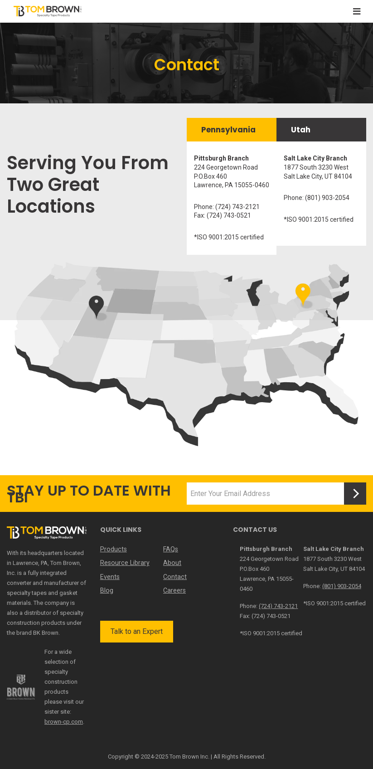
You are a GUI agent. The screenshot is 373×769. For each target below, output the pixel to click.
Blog (106, 590)
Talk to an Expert (137, 631)
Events (110, 576)
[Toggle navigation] (356, 11)
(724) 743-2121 (278, 606)
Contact (174, 576)
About (172, 562)
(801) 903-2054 (341, 586)
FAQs (170, 549)
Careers (174, 590)
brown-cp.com (63, 721)
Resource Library (124, 562)
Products (113, 549)
